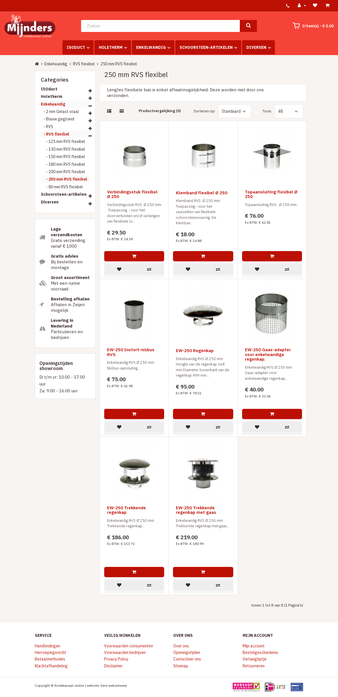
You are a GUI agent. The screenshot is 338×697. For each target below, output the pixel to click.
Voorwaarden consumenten (128, 645)
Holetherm (110, 47)
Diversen (256, 47)
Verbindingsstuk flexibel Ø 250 (132, 194)
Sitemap (180, 665)
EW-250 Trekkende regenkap (126, 510)
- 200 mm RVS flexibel (63, 171)
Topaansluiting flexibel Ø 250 (271, 194)
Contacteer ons (187, 659)
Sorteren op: (204, 111)
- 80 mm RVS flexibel (62, 186)
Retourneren (254, 665)
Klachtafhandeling (51, 665)
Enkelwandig (151, 47)
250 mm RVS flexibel (118, 63)
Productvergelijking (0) (160, 110)
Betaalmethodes (50, 659)
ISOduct (76, 47)
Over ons (181, 645)
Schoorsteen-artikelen (206, 47)
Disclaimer (113, 665)
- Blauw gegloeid (57, 119)
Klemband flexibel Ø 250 (201, 193)
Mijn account (254, 645)
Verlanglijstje (255, 659)
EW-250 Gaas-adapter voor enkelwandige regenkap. (268, 355)
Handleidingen (47, 645)
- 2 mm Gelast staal (60, 111)
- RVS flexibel (55, 134)
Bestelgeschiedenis (260, 652)
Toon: (267, 111)
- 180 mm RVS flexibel (63, 164)
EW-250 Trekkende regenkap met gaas (196, 510)
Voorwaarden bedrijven (125, 652)
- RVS (47, 126)
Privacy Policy (116, 659)
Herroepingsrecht (50, 652)
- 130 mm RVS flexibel (63, 149)
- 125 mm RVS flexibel (63, 141)
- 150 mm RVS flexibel (63, 156)
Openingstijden (186, 652)
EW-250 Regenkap (195, 350)
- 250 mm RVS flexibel (64, 179)
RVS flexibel (84, 63)
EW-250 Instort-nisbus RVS (130, 352)
